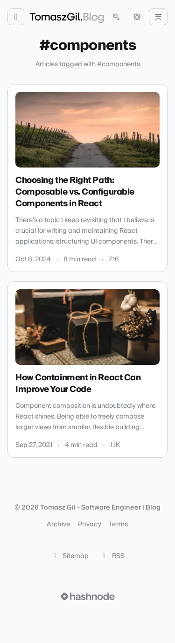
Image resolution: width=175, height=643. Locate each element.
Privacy (89, 524)
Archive (58, 524)
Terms (118, 524)
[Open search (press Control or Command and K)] (116, 16)
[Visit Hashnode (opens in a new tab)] (88, 596)
